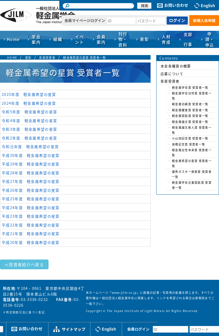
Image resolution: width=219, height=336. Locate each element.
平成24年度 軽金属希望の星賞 (31, 207)
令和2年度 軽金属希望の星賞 (29, 138)
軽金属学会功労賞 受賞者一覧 (192, 95)
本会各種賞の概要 (176, 66)
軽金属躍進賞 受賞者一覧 (190, 110)
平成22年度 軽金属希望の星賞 (31, 225)
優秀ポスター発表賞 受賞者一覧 (192, 174)
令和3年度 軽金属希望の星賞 (29, 129)
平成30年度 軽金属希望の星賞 (31, 155)
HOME (12, 57)
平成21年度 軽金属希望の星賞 (31, 233)
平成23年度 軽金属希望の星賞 (31, 216)
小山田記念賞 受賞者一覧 (190, 138)
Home (13, 39)
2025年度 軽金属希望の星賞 (29, 94)
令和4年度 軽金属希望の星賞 (29, 120)
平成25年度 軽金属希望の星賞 (31, 198)
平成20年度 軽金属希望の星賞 (31, 242)
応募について (172, 73)
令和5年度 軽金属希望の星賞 (29, 111)
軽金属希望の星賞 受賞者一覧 (84, 57)
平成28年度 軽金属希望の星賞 (31, 172)
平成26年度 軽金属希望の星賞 (31, 190)
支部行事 (188, 39)
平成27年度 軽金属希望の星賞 (31, 181)
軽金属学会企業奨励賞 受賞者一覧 (192, 185)
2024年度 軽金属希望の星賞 (29, 103)
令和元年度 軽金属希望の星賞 (30, 146)
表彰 (28, 57)
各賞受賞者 (47, 57)
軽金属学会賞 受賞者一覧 (190, 87)
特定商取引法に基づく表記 (25, 312)
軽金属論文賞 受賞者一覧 (190, 122)
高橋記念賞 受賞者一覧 (188, 144)
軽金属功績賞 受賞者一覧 (190, 104)
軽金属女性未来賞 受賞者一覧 (192, 152)
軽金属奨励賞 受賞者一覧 (190, 116)
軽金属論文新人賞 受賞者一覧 (192, 130)
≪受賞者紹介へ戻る (24, 264)
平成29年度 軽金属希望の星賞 (31, 164)
